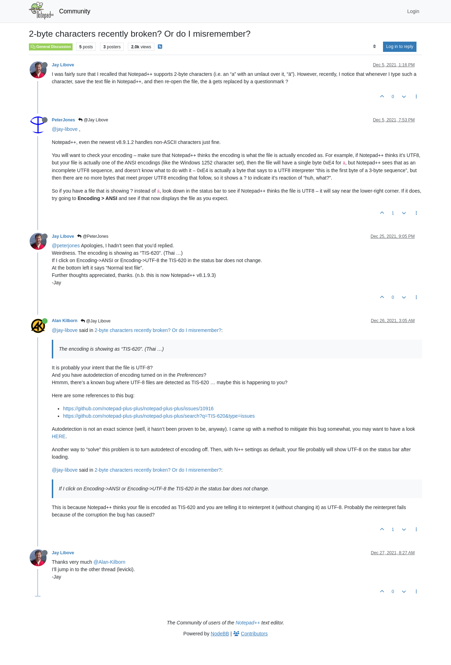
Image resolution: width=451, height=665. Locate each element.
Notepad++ (248, 622)
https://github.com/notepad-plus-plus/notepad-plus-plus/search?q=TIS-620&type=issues (159, 416)
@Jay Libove (93, 119)
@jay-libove (65, 129)
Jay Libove (63, 64)
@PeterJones (92, 236)
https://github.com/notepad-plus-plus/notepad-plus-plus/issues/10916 (138, 408)
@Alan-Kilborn (109, 562)
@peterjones (66, 245)
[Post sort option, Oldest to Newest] (374, 47)
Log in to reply (399, 46)
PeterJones (63, 119)
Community (75, 11)
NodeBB (220, 633)
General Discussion (51, 46)
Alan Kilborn (65, 320)
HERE (59, 436)
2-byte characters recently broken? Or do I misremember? (158, 330)
